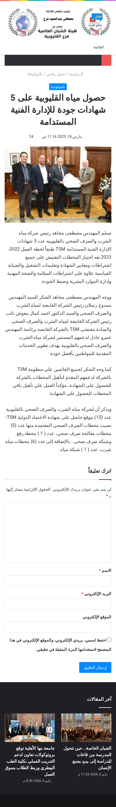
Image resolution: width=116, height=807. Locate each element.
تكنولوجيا (35, 74)
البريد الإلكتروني (96, 593)
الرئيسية (78, 74)
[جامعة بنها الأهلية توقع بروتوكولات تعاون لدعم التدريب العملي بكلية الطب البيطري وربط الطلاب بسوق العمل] (30, 727)
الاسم (105, 570)
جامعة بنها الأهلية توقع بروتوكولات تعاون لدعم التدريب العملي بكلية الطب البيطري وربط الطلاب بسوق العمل (30, 761)
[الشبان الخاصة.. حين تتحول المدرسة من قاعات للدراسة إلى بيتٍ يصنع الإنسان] (86, 727)
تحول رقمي (56, 74)
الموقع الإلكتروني (97, 617)
